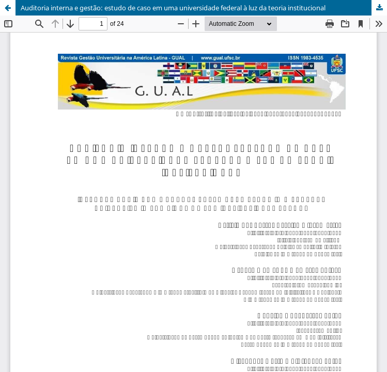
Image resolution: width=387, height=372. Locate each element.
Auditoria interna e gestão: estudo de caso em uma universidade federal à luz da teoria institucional (173, 7)
